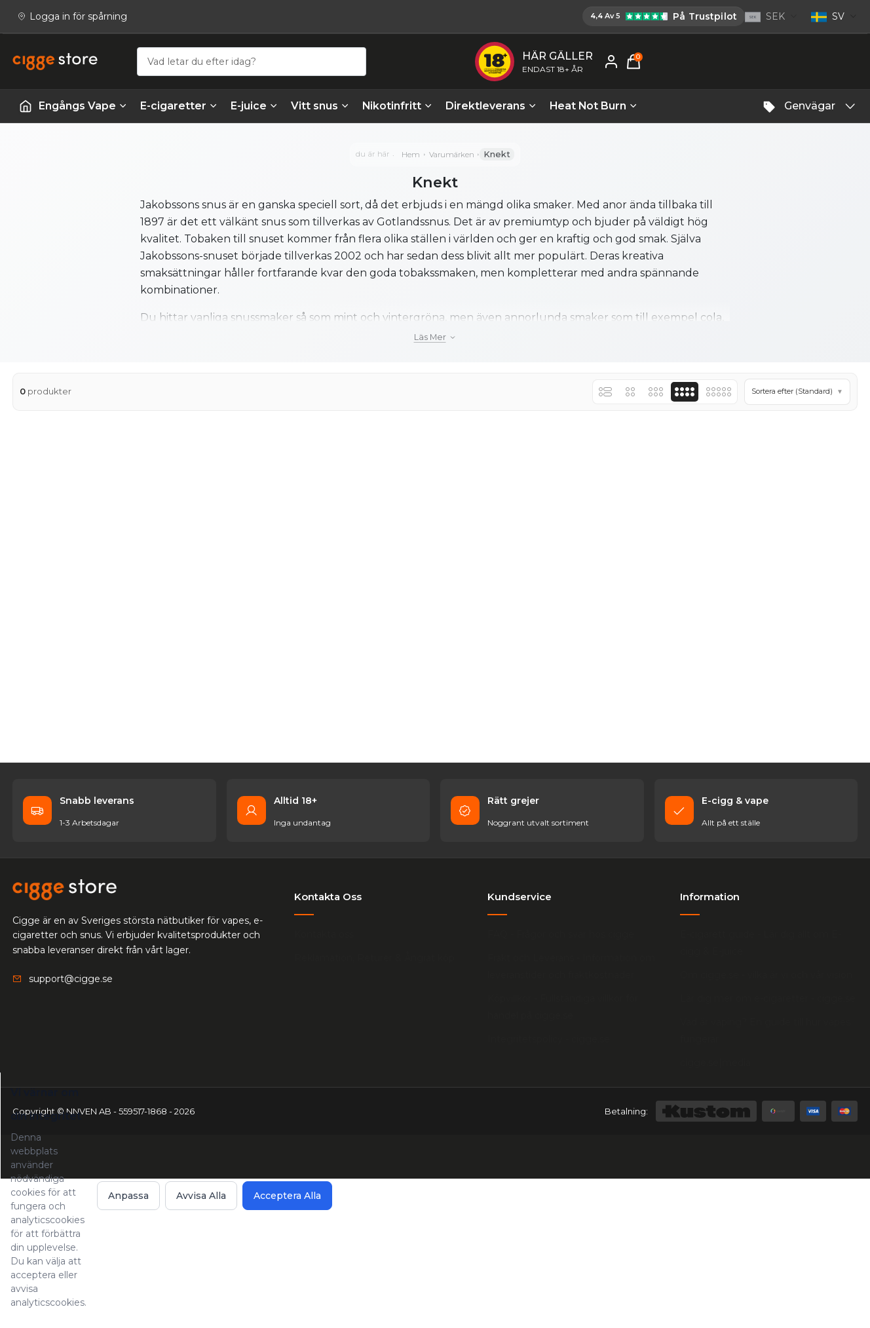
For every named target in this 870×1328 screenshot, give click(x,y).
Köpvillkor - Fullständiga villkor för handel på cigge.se (566, 1155)
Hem (406, 165)
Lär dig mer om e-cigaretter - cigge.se (754, 1172)
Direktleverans (491, 108)
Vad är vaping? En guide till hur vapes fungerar (772, 1213)
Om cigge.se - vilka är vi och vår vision (759, 1132)
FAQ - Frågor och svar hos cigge (564, 1083)
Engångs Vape (83, 108)
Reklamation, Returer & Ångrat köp (374, 1106)
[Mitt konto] (823, 64)
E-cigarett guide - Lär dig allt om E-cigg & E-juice (767, 1091)
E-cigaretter (179, 108)
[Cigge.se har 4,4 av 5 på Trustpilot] (237, 18)
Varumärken (454, 165)
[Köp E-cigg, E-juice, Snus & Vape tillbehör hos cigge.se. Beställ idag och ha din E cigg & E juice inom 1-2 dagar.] (64, 1049)
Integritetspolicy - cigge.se (552, 1188)
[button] (783, 421)
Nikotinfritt (397, 108)
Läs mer (435, 358)
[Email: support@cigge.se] (62, 1138)
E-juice (254, 108)
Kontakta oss (324, 1083)
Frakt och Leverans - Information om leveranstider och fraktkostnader (574, 1115)
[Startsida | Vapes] (25, 109)
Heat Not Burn (593, 108)
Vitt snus (320, 108)
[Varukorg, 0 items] (850, 64)
